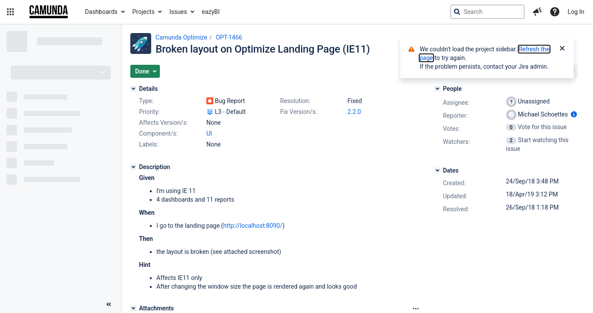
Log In (576, 11)
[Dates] (437, 170)
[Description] (133, 167)
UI (209, 133)
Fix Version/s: (298, 111)
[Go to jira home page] (48, 11)
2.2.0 (354, 111)
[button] (10, 11)
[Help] (555, 12)
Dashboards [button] (101, 11)
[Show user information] (573, 114)
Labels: (148, 144)
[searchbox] (487, 12)
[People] (437, 89)
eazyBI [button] (211, 11)
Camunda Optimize (181, 37)
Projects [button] (144, 11)
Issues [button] (178, 11)
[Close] (562, 49)
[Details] (133, 89)
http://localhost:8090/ (252, 225)
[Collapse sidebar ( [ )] (108, 304)
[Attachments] (133, 308)
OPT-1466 (229, 37)
